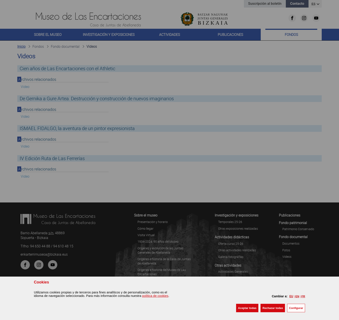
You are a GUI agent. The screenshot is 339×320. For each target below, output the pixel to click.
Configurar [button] (296, 308)
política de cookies (155, 296)
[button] (247, 308)
